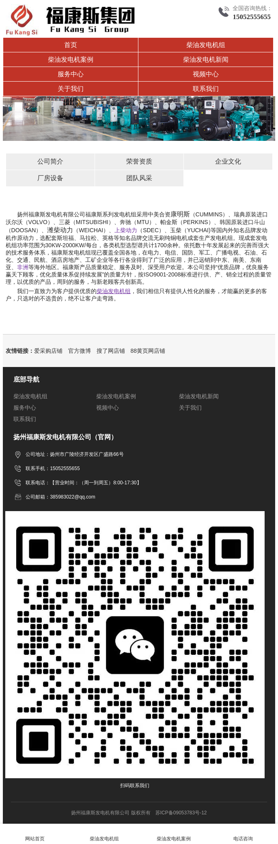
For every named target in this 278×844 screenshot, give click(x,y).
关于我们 (71, 88)
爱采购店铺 (48, 351)
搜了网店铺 (111, 351)
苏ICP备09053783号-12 (181, 813)
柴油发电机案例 (70, 59)
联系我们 (206, 88)
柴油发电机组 (205, 44)
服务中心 (71, 74)
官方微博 (79, 351)
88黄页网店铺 (148, 351)
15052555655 (252, 17)
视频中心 (206, 74)
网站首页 (34, 834)
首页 (70, 44)
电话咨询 (243, 834)
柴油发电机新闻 (205, 59)
